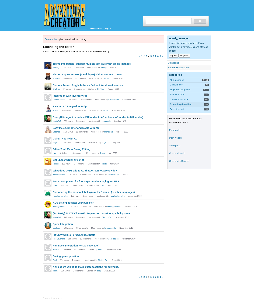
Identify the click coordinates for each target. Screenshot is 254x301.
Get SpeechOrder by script (68, 160)
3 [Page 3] (146, 56)
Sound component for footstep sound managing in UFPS (86, 181)
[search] (168, 21)
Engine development (180, 89)
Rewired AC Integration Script (70, 106)
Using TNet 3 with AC (65, 138)
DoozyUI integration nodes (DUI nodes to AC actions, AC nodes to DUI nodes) (98, 117)
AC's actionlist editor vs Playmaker (73, 202)
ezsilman (56, 228)
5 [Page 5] (151, 56)
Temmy (56, 68)
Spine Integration (63, 224)
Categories (173, 63)
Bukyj (55, 185)
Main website (176, 138)
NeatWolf (57, 121)
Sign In (108, 28)
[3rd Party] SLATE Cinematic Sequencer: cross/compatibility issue (91, 213)
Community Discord (179, 161)
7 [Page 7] (155, 56)
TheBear (56, 78)
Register (184, 55)
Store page (174, 145)
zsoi (54, 153)
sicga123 (57, 142)
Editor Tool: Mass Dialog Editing (71, 149)
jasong (105, 110)
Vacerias (56, 132)
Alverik (56, 110)
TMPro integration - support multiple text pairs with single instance (92, 63)
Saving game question (66, 256)
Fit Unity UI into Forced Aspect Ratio (74, 235)
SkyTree (56, 89)
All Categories (177, 80)
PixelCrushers (59, 239)
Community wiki (177, 153)
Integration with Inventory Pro (70, 95)
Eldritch (56, 249)
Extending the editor (181, 104)
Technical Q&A (177, 94)
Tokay (55, 271)
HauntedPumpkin (60, 196)
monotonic (106, 121)
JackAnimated (59, 175)
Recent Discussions (179, 67)
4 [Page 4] (148, 56)
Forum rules (51, 39)
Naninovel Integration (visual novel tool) (76, 245)
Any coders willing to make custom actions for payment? (86, 267)
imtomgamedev (59, 207)
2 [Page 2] (144, 56)
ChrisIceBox (113, 100)
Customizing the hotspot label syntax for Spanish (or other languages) (94, 192)
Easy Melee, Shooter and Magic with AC (76, 128)
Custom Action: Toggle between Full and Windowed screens (88, 85)
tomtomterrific (110, 228)
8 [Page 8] (158, 56)
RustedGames (59, 100)
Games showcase (179, 99)
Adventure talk (177, 109)
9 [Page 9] (160, 56)
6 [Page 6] (153, 56)
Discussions (96, 28)
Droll (55, 260)
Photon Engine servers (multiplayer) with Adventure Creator (88, 74)
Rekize (102, 153)
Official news (176, 84)
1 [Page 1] (141, 56)
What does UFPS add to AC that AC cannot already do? (85, 170)
